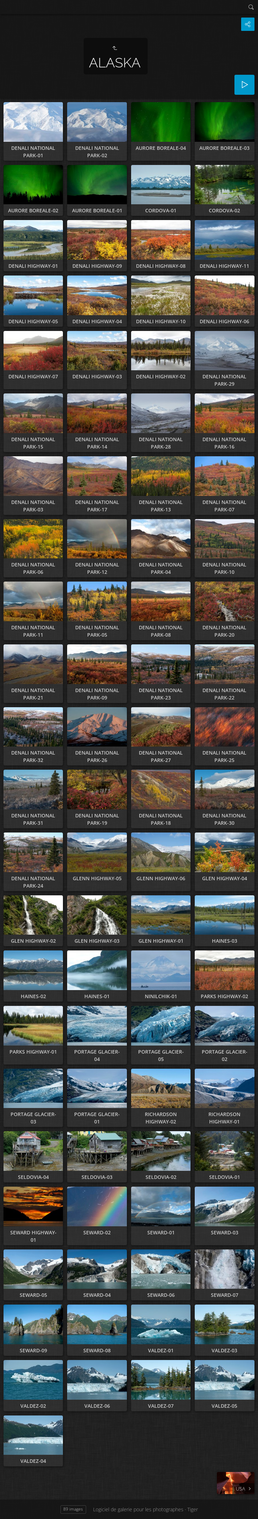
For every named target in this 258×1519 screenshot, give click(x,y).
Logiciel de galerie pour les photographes (138, 1509)
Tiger (192, 1509)
